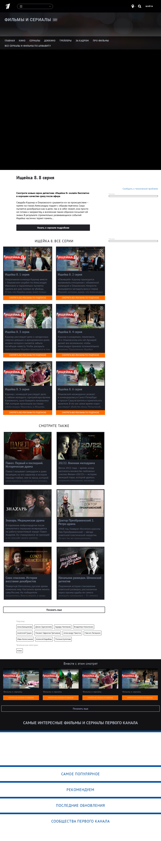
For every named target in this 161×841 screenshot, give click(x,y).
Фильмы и (28, 19)
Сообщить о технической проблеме (140, 188)
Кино (19, 650)
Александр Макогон (72, 633)
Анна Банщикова (24, 627)
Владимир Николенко (83, 627)
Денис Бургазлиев (43, 627)
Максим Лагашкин (92, 633)
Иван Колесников (25, 639)
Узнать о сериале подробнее (53, 227)
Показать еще (54, 609)
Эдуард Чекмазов (62, 627)
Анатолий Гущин (24, 633)
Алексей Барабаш (44, 639)
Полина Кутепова (63, 639)
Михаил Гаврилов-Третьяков (47, 633)
